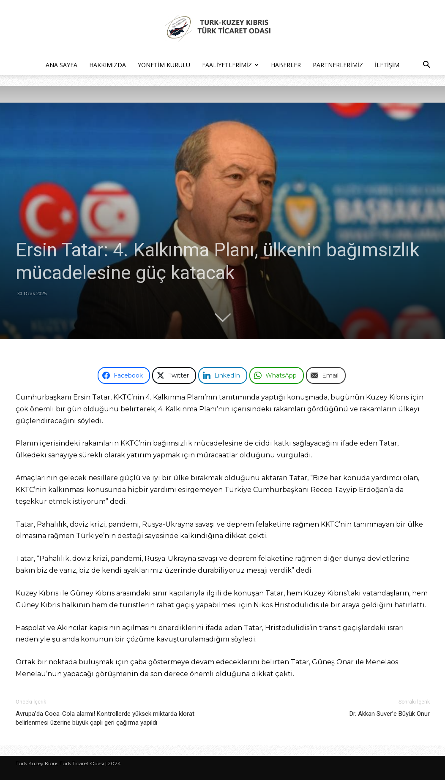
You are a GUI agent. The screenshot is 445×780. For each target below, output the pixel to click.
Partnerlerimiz (338, 65)
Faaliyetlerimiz (230, 65)
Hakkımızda (107, 65)
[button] (426, 66)
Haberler (286, 65)
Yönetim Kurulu (164, 65)
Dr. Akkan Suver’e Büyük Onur (389, 713)
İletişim (387, 65)
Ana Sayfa (61, 65)
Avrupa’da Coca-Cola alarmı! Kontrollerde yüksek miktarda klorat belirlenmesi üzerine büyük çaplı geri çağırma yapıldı (105, 718)
